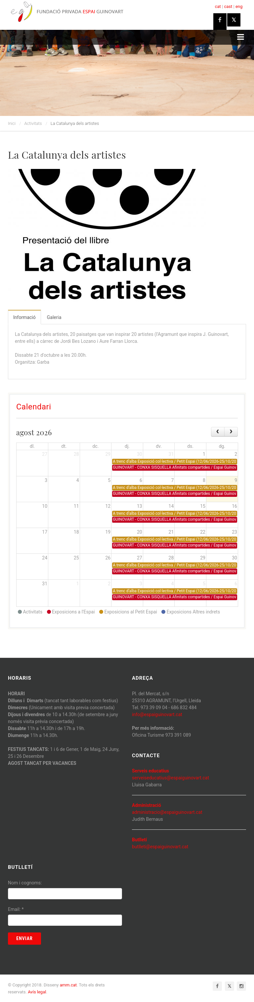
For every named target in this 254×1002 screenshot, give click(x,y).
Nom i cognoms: (25, 882)
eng (238, 6)
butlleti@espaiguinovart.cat (160, 846)
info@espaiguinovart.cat (157, 714)
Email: (16, 909)
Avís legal (37, 991)
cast (228, 6)
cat (218, 6)
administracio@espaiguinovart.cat (167, 812)
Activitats (33, 123)
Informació (24, 317)
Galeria (54, 317)
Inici (12, 123)
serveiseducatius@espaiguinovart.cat (170, 777)
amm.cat (68, 984)
